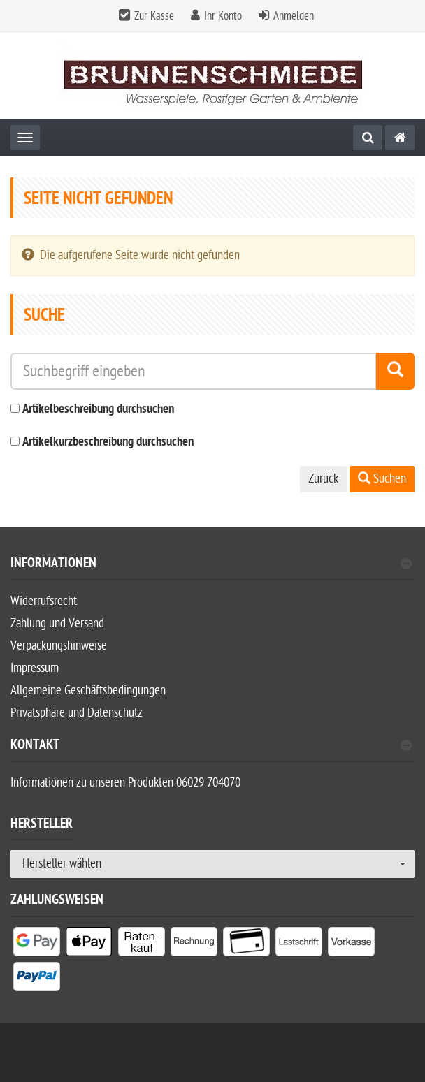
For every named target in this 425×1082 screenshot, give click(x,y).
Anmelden (293, 16)
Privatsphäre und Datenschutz (76, 713)
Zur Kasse (154, 16)
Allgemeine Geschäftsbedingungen (88, 690)
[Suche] (367, 137)
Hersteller (41, 825)
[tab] (212, 568)
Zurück (323, 478)
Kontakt (211, 746)
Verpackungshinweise (58, 645)
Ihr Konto (223, 16)
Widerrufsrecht (43, 601)
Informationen (211, 564)
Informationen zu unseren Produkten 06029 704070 (125, 782)
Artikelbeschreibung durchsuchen (98, 410)
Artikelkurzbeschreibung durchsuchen (108, 442)
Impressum (34, 668)
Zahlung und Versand (57, 623)
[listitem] (36, 944)
